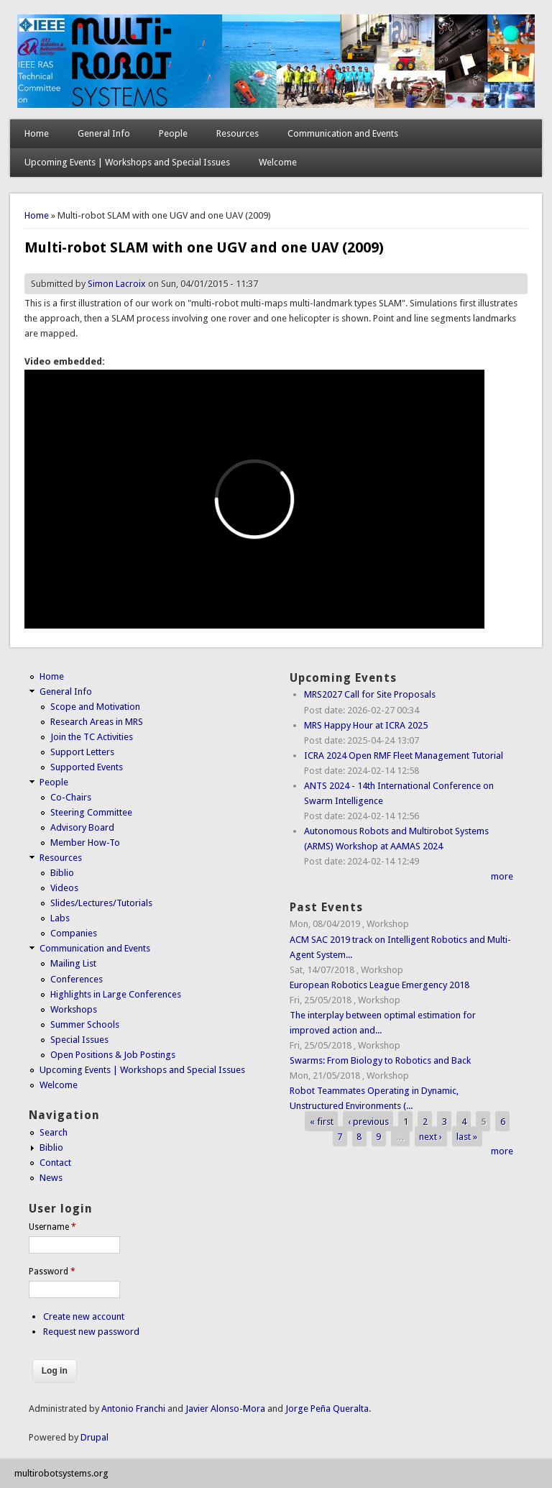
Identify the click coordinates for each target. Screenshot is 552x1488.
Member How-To (85, 842)
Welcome (278, 162)
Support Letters (82, 752)
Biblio (62, 872)
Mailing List (73, 963)
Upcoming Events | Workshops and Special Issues (127, 162)
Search (54, 1132)
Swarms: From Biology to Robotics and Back (380, 1060)
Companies (73, 933)
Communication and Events (343, 133)
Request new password (91, 1331)
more (502, 876)
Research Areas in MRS (96, 721)
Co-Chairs (70, 797)
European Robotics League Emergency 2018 (379, 985)
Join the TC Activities (91, 736)
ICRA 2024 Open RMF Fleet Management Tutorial (403, 755)
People (173, 133)
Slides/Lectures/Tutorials (101, 903)
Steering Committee (91, 812)
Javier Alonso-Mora (224, 1408)
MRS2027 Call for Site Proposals (370, 694)
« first (322, 1120)
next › (430, 1136)
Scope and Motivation (95, 706)
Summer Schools (84, 1024)
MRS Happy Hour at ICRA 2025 (366, 725)
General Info (104, 133)
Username (52, 1227)
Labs (60, 918)
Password (52, 1271)
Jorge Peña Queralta (327, 1408)
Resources (237, 133)
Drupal (94, 1437)
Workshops (73, 1009)
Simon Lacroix (117, 283)
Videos (64, 887)
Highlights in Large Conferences (115, 994)
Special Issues (79, 1039)
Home (36, 133)
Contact (55, 1162)
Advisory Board (82, 827)
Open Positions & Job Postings (112, 1054)
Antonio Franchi (133, 1408)
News (51, 1177)
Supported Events (86, 767)
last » (466, 1136)
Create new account (83, 1316)
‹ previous (368, 1120)
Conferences (76, 979)
